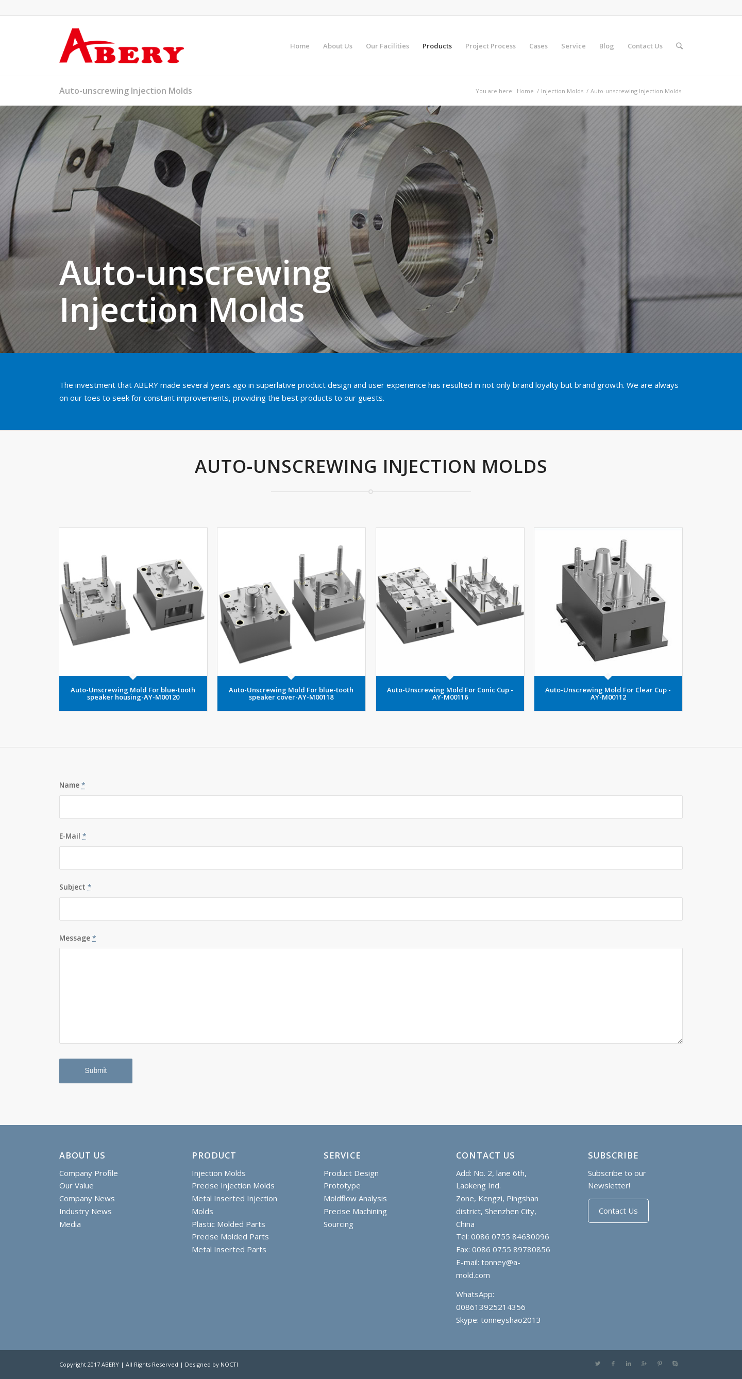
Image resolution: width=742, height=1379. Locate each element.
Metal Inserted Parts (229, 1249)
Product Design (351, 1173)
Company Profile (88, 1173)
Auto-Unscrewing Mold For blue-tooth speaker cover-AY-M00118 (291, 693)
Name (72, 785)
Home (525, 91)
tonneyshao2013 (511, 1320)
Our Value (76, 1185)
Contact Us (618, 1210)
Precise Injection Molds (233, 1185)
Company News (87, 1198)
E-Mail (73, 836)
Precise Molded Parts (230, 1236)
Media (70, 1224)
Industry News (85, 1211)
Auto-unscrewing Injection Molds (125, 90)
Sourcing (338, 1224)
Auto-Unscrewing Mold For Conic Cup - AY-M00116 (450, 693)
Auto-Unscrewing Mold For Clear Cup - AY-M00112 (608, 693)
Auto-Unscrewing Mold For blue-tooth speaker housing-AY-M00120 (133, 693)
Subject (75, 887)
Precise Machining (355, 1211)
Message (77, 938)
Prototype (342, 1185)
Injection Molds (562, 91)
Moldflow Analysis (355, 1198)
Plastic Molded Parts (228, 1224)
